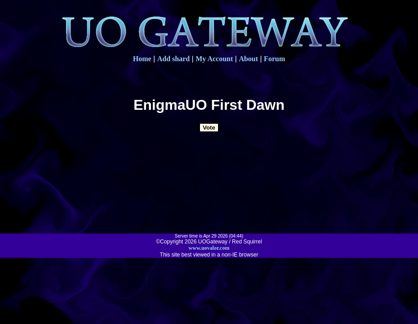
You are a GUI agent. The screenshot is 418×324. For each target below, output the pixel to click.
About (248, 59)
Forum (274, 59)
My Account (214, 59)
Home (142, 59)
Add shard (173, 59)
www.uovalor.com (209, 248)
